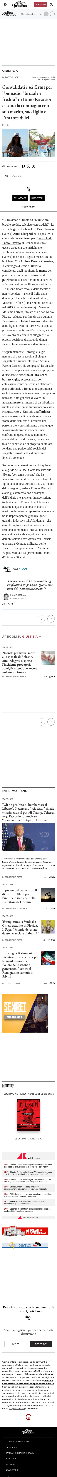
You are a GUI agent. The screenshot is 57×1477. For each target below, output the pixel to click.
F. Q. (5, 125)
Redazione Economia (14, 908)
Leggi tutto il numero (28, 1138)
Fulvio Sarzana (18, 595)
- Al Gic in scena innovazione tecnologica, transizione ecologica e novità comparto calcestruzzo (28, 1195)
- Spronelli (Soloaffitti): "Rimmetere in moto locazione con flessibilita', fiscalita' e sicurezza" (28, 1210)
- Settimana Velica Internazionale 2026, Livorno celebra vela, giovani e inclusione (25, 1202)
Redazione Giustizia (14, 676)
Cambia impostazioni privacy (19, 1453)
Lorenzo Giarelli (12, 983)
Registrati (41, 1344)
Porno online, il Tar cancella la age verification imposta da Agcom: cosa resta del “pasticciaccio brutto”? (30, 585)
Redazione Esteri (12, 877)
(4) (10, 604)
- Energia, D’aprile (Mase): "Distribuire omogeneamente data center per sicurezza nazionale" (25, 1188)
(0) (52, 676)
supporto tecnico (17, 1408)
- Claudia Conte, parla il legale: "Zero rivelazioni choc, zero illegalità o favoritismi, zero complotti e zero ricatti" (28, 1166)
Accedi (16, 1344)
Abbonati (40, 4)
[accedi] (52, 4)
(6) (52, 908)
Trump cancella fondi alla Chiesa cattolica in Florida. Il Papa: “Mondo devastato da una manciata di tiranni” (20, 927)
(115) (51, 940)
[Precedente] (41, 618)
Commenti (9, 166)
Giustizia (10, 71)
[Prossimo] (51, 618)
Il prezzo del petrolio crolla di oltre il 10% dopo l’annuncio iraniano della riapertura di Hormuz (20, 896)
